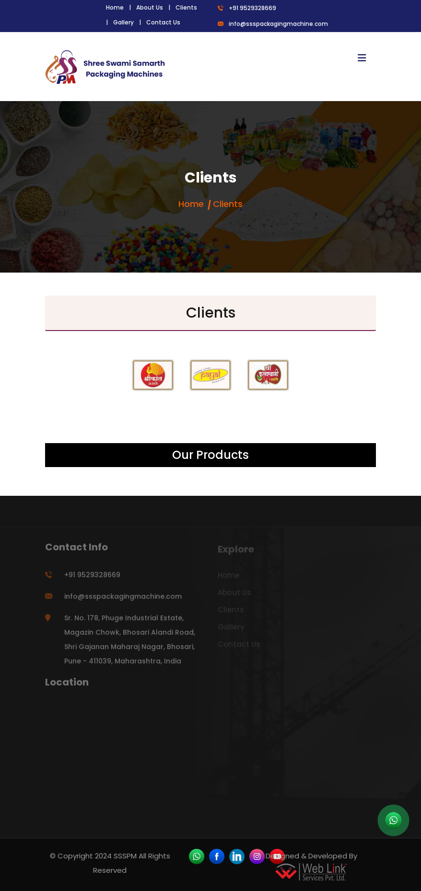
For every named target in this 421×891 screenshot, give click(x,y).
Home (115, 7)
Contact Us (163, 22)
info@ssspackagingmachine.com (273, 24)
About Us (149, 7)
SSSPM (125, 856)
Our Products (210, 455)
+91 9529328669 (247, 8)
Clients (186, 7)
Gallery (123, 22)
